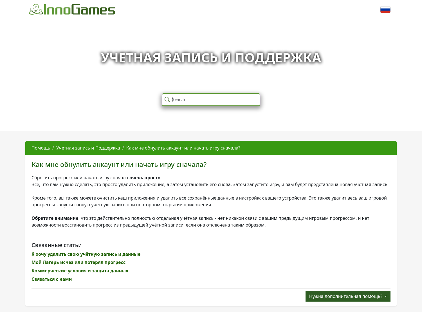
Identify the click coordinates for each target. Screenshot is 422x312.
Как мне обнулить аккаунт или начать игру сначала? (183, 148)
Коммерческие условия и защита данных (80, 271)
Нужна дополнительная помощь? (346, 296)
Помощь (41, 148)
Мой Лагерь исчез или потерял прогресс (78, 262)
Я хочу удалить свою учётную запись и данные (86, 254)
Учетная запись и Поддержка (88, 148)
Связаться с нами (52, 279)
